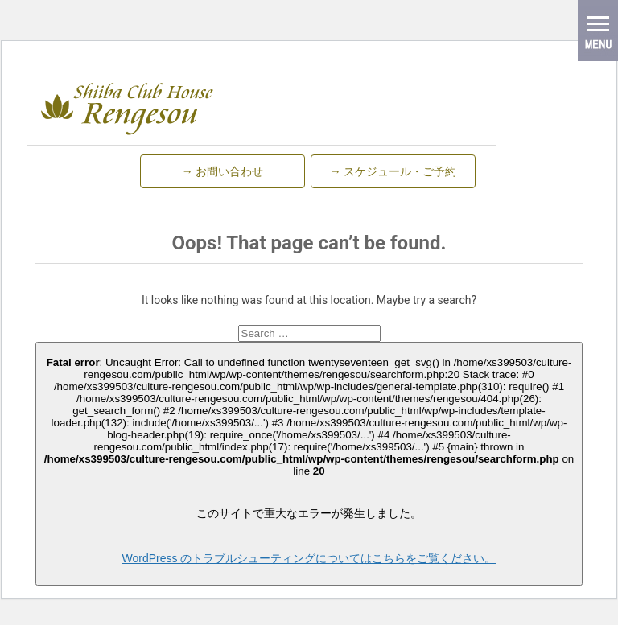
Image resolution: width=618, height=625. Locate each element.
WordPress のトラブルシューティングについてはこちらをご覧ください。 (309, 558)
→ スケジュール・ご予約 (393, 171)
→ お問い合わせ (222, 171)
